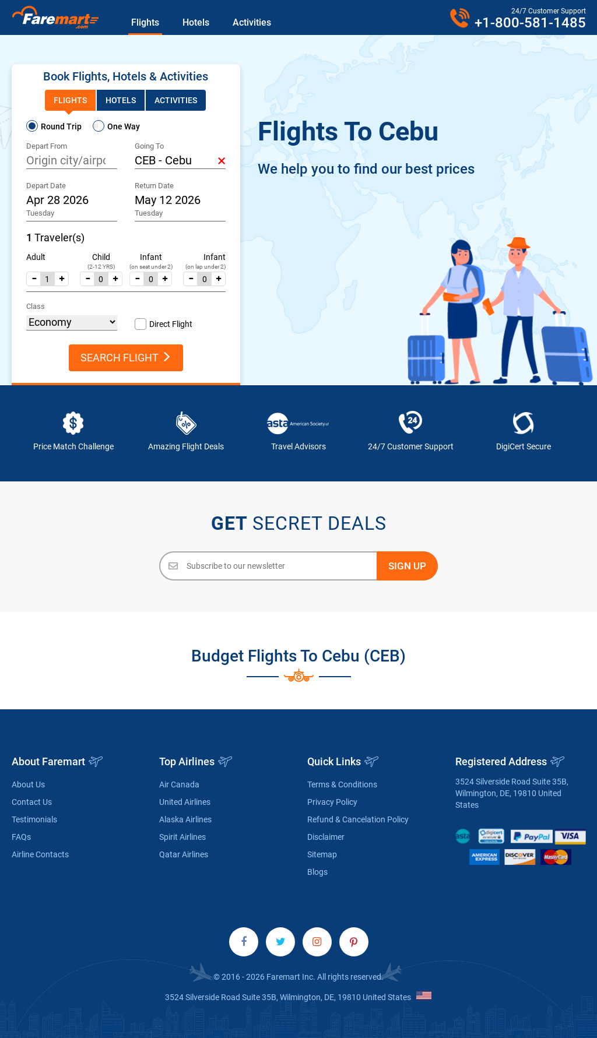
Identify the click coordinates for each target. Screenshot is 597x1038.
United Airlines (184, 802)
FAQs (21, 837)
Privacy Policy (332, 802)
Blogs (317, 872)
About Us (28, 784)
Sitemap (322, 854)
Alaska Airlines (185, 819)
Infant (151, 257)
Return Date (154, 185)
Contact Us (32, 802)
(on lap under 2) (205, 266)
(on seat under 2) (151, 266)
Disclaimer (326, 837)
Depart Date (46, 185)
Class (35, 306)
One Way (123, 126)
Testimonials (34, 819)
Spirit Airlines (182, 837)
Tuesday (40, 213)
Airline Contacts (40, 854)
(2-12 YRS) (101, 266)
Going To (149, 146)
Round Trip (61, 126)
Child (101, 257)
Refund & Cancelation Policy (358, 819)
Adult (35, 257)
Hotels (195, 22)
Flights (145, 22)
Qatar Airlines (183, 854)
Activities (252, 22)
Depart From (46, 146)
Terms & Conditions (342, 784)
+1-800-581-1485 (530, 23)
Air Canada (179, 784)
